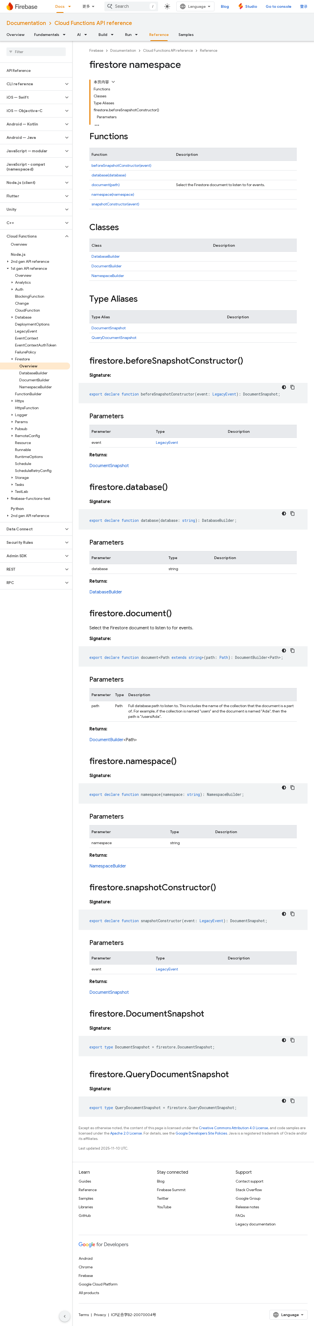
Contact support (249, 1181)
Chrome (86, 1267)
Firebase (96, 50)
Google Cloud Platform (98, 1284)
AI (79, 34)
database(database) (109, 175)
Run (128, 34)
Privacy (100, 1315)
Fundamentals (46, 34)
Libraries (86, 1207)
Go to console (278, 6)
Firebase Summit (171, 1189)
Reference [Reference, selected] (159, 34)
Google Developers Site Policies (201, 1133)
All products (89, 1292)
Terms (84, 1315)
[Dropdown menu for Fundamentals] (65, 34)
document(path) (106, 184)
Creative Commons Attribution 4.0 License (233, 1128)
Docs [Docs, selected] (60, 6)
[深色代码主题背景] (284, 387)
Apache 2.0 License (126, 1133)
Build (102, 34)
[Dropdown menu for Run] (138, 34)
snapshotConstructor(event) (115, 204)
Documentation (26, 23)
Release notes (247, 1207)
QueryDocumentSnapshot (114, 337)
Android (86, 1258)
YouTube (164, 1207)
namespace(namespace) (113, 194)
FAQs (240, 1215)
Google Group (248, 1198)
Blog (225, 6)
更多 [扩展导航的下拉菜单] (86, 6)
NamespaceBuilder (108, 275)
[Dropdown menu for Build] (113, 34)
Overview (15, 34)
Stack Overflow (249, 1189)
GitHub (85, 1215)
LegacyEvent (167, 442)
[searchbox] (36, 51)
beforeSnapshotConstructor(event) (121, 165)
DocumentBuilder (107, 266)
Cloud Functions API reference (93, 23)
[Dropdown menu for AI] (87, 34)
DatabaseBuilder (106, 256)
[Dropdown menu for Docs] (71, 6)
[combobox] (131, 6)
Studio (251, 6)
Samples (186, 34)
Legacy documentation (256, 1224)
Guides (85, 1181)
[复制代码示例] (292, 387)
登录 (304, 6)
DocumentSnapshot (109, 328)
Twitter (163, 1198)
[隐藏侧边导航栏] (64, 1316)
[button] (32, 83)
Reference (208, 50)
